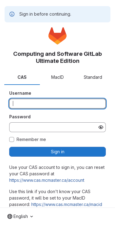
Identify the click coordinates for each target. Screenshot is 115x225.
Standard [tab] (93, 77)
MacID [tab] (57, 77)
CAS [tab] (22, 77)
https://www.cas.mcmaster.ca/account (46, 180)
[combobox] (20, 216)
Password (20, 116)
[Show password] (101, 127)
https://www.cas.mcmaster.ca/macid (66, 204)
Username (20, 93)
